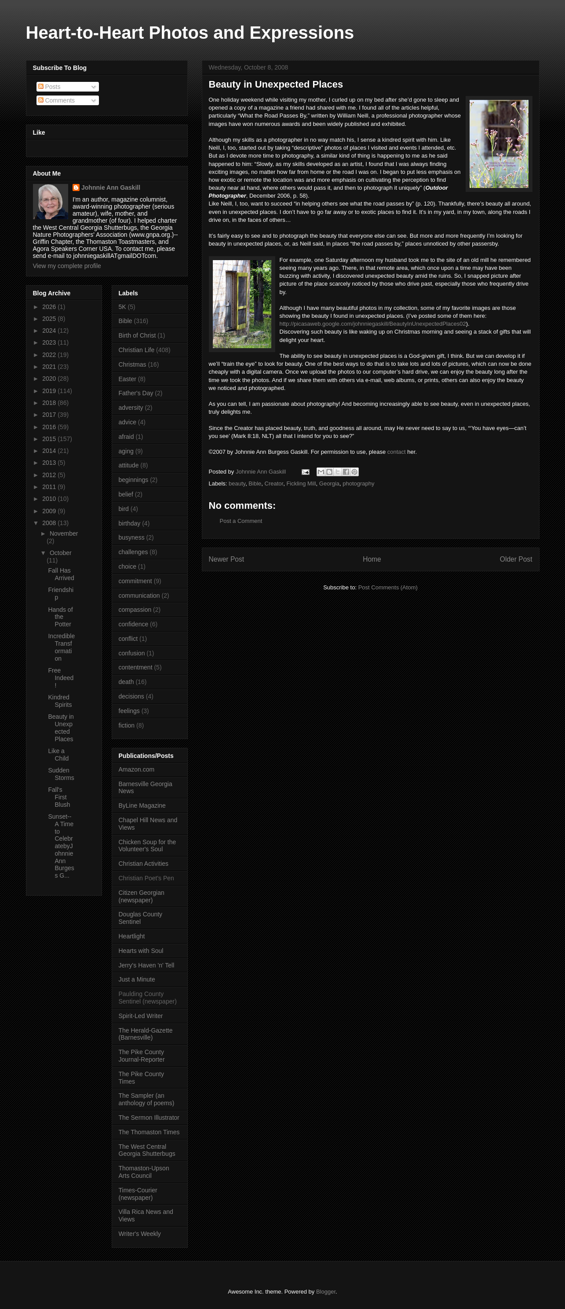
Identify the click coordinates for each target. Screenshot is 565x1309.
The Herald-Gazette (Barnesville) (146, 1034)
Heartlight (132, 936)
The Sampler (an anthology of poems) (147, 1099)
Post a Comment (241, 521)
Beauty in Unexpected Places (60, 727)
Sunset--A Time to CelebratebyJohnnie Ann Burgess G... (61, 846)
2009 (50, 511)
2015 (50, 438)
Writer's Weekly (140, 1233)
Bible (254, 483)
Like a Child (58, 754)
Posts (49, 86)
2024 (50, 330)
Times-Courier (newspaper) (138, 1194)
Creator (274, 483)
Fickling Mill (301, 483)
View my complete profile (67, 265)
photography (358, 483)
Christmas (132, 364)
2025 (50, 318)
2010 (50, 498)
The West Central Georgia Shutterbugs (147, 1150)
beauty (237, 483)
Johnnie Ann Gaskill (110, 187)
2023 (50, 342)
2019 (50, 390)
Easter (127, 378)
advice (127, 422)
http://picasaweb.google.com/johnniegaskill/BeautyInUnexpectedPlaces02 (373, 323)
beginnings (134, 479)
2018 (50, 402)
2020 (50, 378)
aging (126, 451)
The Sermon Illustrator (149, 1117)
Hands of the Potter (60, 617)
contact (397, 452)
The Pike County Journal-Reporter (142, 1055)
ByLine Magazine (142, 805)
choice (127, 566)
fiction (127, 725)
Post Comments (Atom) (388, 587)
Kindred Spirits (60, 701)
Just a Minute (137, 979)
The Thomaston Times (149, 1132)
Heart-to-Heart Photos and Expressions (190, 32)
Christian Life (137, 349)
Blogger (325, 1291)
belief (126, 494)
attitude (129, 465)
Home (372, 559)
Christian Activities (144, 863)
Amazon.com (137, 769)
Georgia (329, 483)
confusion (132, 653)
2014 (50, 450)
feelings (129, 710)
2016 (50, 426)
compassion (135, 609)
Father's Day (136, 393)
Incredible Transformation (61, 647)
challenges (133, 551)
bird (124, 508)
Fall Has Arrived (61, 574)
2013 (50, 462)
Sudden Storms (61, 774)
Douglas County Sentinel (141, 918)
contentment (136, 667)
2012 (50, 474)
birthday (130, 523)
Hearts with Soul (141, 950)
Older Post (516, 559)
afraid (126, 436)
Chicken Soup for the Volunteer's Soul (147, 845)
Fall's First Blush (59, 797)
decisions (131, 696)
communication (139, 595)
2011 (50, 486)
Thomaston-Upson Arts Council (144, 1172)
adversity (131, 407)
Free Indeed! (60, 678)
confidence (134, 624)
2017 (50, 414)
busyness (132, 537)
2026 (50, 306)
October (61, 552)
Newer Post (226, 559)
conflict (128, 638)
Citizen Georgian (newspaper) (141, 896)
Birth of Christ (137, 335)
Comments (56, 100)
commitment (135, 581)
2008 (50, 522)
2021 (50, 366)
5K (122, 306)
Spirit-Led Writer (141, 1015)
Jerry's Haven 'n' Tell (147, 965)
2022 (50, 354)
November (64, 533)
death (126, 681)
